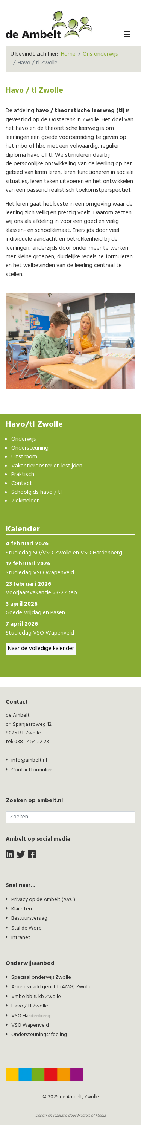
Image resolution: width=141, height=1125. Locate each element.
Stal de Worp (26, 928)
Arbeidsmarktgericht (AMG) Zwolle (51, 987)
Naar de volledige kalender (41, 648)
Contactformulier (31, 770)
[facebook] (32, 855)
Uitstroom (24, 457)
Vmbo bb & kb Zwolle (36, 996)
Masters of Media (91, 1116)
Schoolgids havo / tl (36, 492)
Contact (21, 483)
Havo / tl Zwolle (29, 1006)
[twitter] (20, 855)
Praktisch (22, 474)
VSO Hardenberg (30, 1016)
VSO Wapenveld (30, 1025)
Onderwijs (23, 439)
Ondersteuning (30, 448)
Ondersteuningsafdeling (39, 1034)
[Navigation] (127, 35)
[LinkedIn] (10, 855)
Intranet (20, 937)
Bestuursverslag (29, 918)
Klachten (21, 909)
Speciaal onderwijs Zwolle (41, 977)
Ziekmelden (25, 501)
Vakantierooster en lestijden (46, 466)
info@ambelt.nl (29, 760)
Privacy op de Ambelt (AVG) (43, 899)
